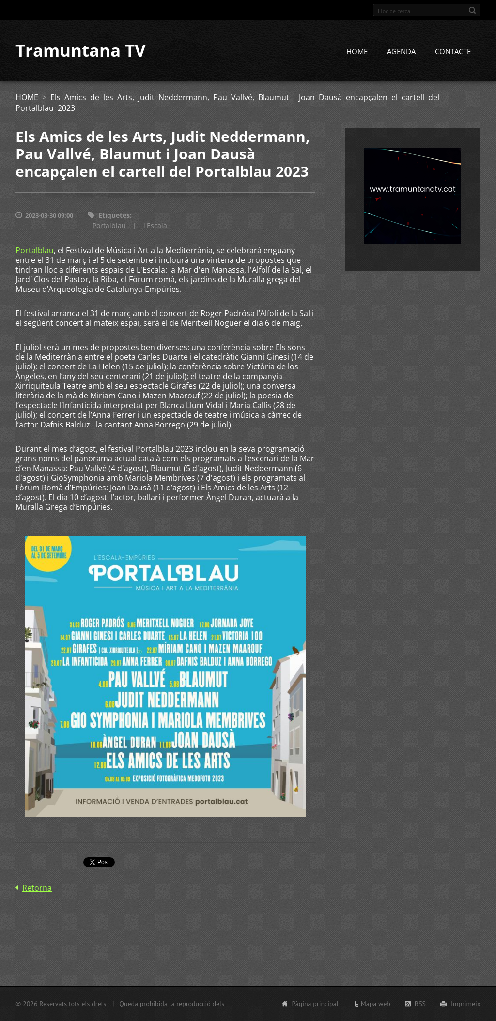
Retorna (37, 888)
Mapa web (375, 1003)
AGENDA (401, 52)
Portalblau (109, 225)
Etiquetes (114, 215)
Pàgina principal (315, 1003)
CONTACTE (453, 52)
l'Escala (155, 225)
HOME (357, 52)
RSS (420, 1003)
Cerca (472, 10)
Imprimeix (465, 1003)
